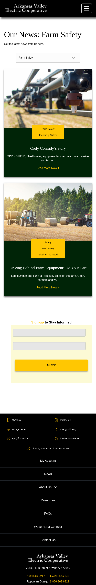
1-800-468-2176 (36, 576)
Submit (51, 365)
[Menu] (87, 8)
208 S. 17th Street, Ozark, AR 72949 (48, 568)
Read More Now (48, 168)
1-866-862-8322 (59, 581)
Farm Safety (47, 129)
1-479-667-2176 (59, 576)
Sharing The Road (48, 254)
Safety (48, 242)
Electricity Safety (48, 135)
